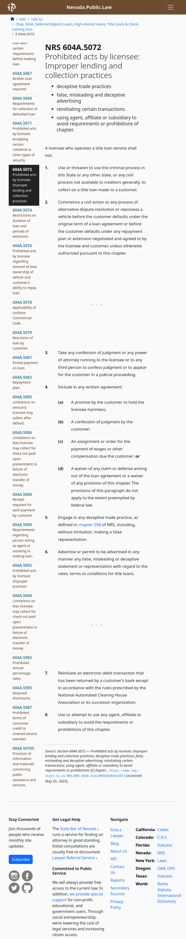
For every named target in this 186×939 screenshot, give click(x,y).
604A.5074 (24, 223)
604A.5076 (25, 269)
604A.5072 (24, 185)
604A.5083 (22, 382)
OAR (161, 868)
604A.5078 (24, 313)
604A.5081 (25, 362)
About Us (118, 851)
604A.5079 (23, 340)
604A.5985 (22, 693)
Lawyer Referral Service (73, 857)
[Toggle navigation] (170, 7)
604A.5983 (22, 668)
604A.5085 (24, 409)
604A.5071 (24, 141)
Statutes (164, 845)
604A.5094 (25, 622)
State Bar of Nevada (78, 828)
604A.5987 (25, 723)
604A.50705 (24, 767)
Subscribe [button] (21, 859)
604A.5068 (25, 106)
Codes (163, 829)
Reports (117, 880)
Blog (114, 843)
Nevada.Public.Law (89, 7)
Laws (162, 860)
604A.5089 (24, 540)
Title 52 (37, 19)
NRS (22, 19)
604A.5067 (22, 81)
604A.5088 (24, 505)
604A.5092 (24, 576)
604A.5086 (25, 458)
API (113, 859)
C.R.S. (162, 837)
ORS (171, 868)
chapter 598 (89, 524)
